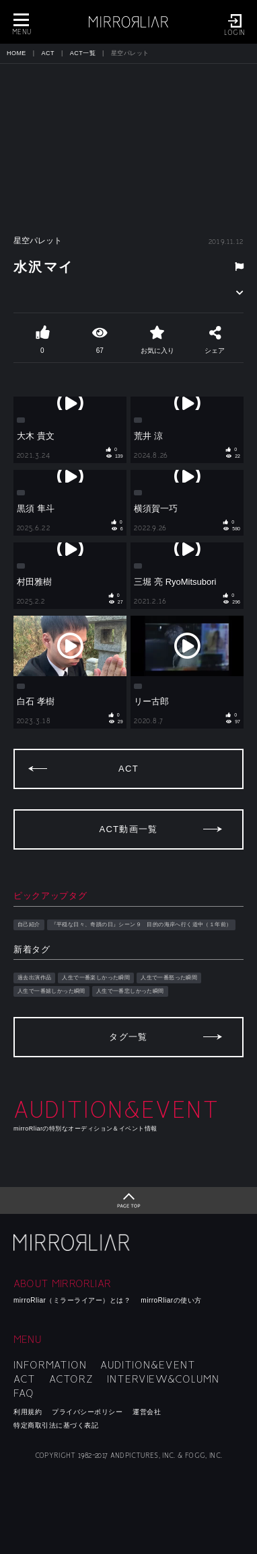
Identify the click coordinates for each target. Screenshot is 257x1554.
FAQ (23, 1393)
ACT (48, 53)
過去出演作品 (34, 978)
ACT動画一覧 (128, 829)
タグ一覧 (128, 1037)
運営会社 (147, 1412)
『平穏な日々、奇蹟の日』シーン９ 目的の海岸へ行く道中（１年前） (141, 925)
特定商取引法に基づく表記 (55, 1425)
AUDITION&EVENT (148, 1365)
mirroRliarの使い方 (171, 1300)
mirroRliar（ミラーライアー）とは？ (72, 1300)
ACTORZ (71, 1379)
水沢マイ (43, 266)
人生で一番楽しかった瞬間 (96, 978)
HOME (16, 53)
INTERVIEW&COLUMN (163, 1379)
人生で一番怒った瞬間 (169, 978)
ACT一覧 (83, 53)
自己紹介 (28, 925)
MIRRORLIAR (128, 22)
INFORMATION (50, 1365)
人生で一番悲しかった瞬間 (130, 991)
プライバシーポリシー (87, 1412)
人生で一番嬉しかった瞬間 (51, 991)
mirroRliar (73, 1242)
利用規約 (27, 1412)
